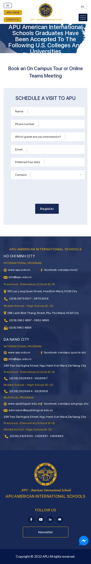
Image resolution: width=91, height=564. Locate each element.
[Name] (55, 111)
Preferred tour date (27, 162)
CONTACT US (12, 19)
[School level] (74, 136)
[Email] (55, 149)
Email (19, 149)
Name (19, 111)
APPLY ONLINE (12, 12)
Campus (20, 174)
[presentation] (48, 190)
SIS (7, 5)
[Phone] (61, 124)
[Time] (63, 162)
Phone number (24, 124)
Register (47, 209)
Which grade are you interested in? (38, 136)
